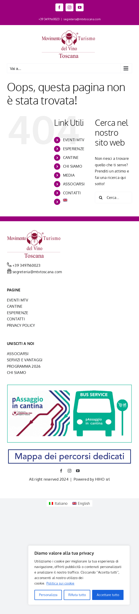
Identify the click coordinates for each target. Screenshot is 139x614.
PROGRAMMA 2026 (23, 366)
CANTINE (71, 157)
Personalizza (48, 595)
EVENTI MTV (73, 140)
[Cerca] (100, 197)
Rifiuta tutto (77, 595)
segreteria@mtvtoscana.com (81, 19)
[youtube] (78, 471)
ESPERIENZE (73, 148)
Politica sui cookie (60, 583)
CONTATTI (72, 193)
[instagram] (69, 471)
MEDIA (69, 175)
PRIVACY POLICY (21, 325)
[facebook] (61, 471)
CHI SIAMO (72, 166)
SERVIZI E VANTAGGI (24, 360)
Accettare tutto (108, 595)
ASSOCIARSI (74, 184)
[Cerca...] (113, 197)
